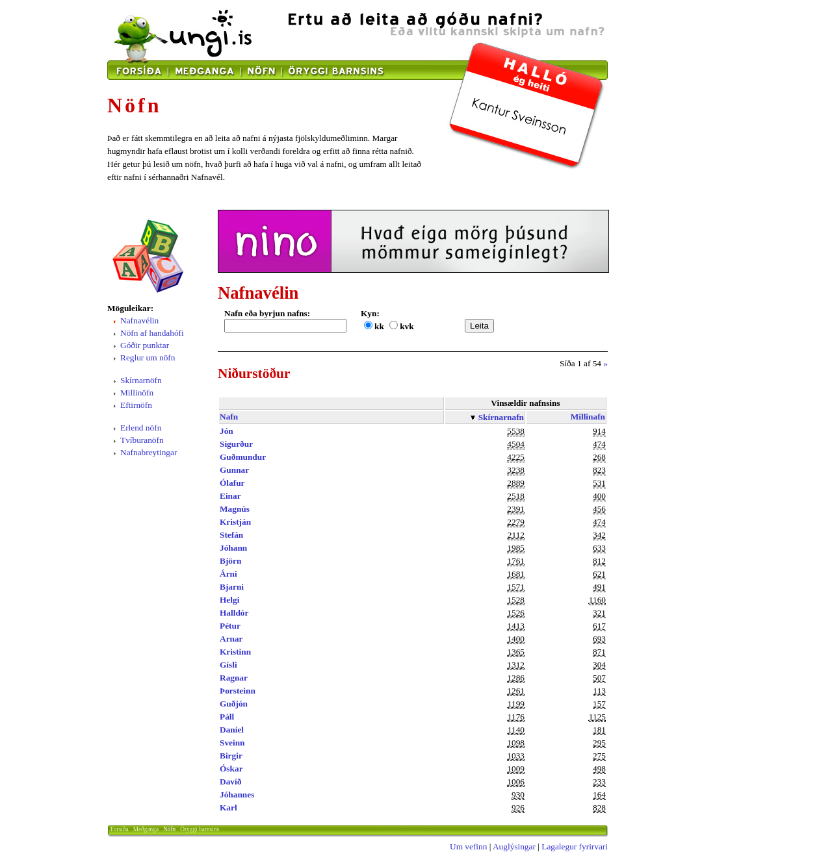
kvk (407, 326)
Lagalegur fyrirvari (574, 846)
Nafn (229, 416)
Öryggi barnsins (199, 829)
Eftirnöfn (136, 405)
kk (379, 326)
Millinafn (588, 416)
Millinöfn (136, 392)
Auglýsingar (514, 846)
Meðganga (146, 829)
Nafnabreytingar (148, 452)
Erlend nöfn (140, 427)
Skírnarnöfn (141, 380)
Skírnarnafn (501, 417)
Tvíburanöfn (142, 440)
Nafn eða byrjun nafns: (267, 313)
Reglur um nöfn (147, 357)
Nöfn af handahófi (152, 333)
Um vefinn (468, 846)
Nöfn (169, 829)
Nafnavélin (139, 320)
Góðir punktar (144, 345)
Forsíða (119, 829)
